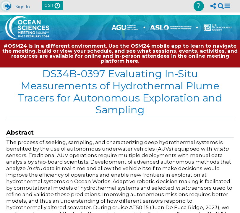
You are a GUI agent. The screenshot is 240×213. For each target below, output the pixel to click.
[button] (227, 6)
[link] (221, 6)
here (132, 61)
